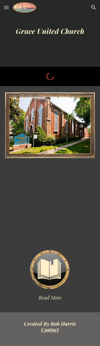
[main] (50, 33)
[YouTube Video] (50, 204)
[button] (6, 7)
